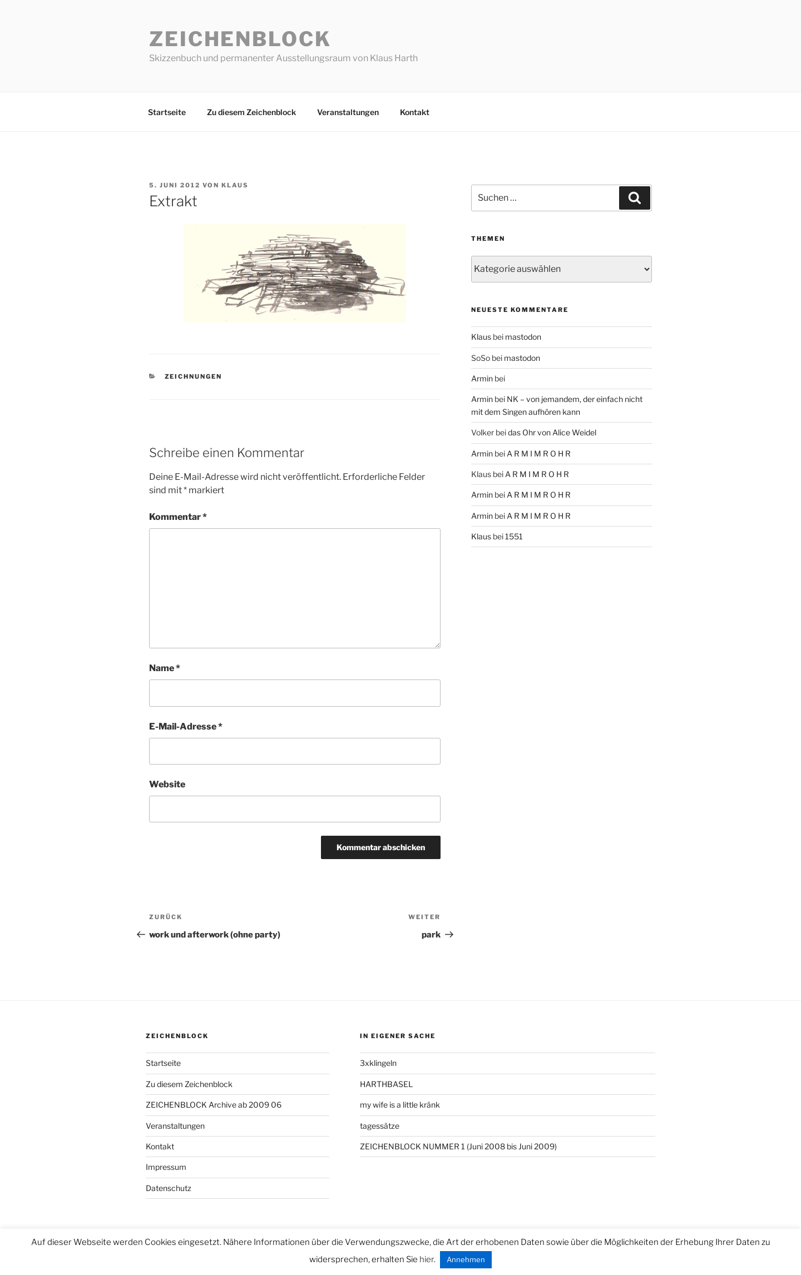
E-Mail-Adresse (185, 726)
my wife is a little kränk (400, 1104)
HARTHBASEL (386, 1084)
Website (167, 784)
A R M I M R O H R (539, 453)
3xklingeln (378, 1063)
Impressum (166, 1167)
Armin (482, 378)
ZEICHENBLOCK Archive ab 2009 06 (213, 1104)
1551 (514, 536)
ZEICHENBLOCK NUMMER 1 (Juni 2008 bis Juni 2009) (458, 1146)
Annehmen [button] (466, 1259)
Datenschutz (168, 1188)
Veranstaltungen (348, 112)
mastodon (523, 336)
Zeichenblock (240, 39)
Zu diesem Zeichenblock (251, 112)
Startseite (167, 112)
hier (426, 1259)
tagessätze (379, 1125)
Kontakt (414, 112)
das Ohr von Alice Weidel (552, 432)
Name (164, 668)
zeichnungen (193, 376)
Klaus (235, 185)
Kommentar (178, 517)
